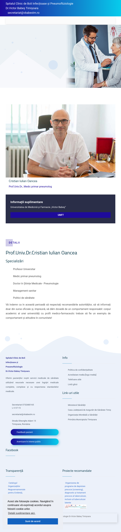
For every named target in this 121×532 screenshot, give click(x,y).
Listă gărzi (72, 384)
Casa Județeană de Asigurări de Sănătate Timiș (89, 410)
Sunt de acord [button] (32, 521)
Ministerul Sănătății (76, 405)
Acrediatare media (76, 375)
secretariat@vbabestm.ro (23, 12)
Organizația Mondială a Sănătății (82, 415)
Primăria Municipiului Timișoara (82, 419)
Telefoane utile (74, 379)
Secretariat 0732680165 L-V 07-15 (23, 406)
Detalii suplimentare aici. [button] (21, 513)
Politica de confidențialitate (80, 370)
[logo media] (90, 375)
